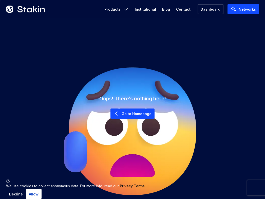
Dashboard (210, 9)
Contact (183, 9)
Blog (166, 9)
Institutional (145, 9)
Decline (16, 194)
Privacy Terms (132, 186)
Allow (34, 194)
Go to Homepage (132, 114)
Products (116, 9)
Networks (243, 9)
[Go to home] (25, 9)
